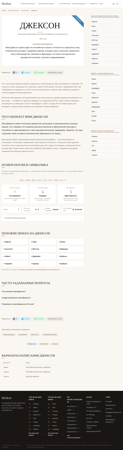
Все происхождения (75, 437)
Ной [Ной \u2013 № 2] (51, 408)
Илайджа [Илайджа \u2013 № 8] (53, 429)
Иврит (71, 410)
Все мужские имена (56, 434)
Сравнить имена (92, 422)
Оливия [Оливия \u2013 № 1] (34, 404)
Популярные (64, 4)
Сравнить (93, 4)
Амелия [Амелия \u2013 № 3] (34, 411)
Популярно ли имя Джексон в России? (43, 304)
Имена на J (35, 335)
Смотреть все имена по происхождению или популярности (39, 270)
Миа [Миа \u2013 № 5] (32, 418)
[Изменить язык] (118, 4)
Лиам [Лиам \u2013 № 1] (52, 404)
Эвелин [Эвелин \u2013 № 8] (33, 429)
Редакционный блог (93, 431)
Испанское (72, 421)
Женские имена (28, 4)
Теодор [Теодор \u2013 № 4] (52, 415)
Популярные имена (50, 335)
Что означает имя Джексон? (43, 291)
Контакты (109, 409)
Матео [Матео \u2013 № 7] (52, 426)
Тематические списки (91, 427)
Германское (72, 424)
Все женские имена (36, 434)
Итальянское (73, 432)
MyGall (4, 10)
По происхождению (93, 411)
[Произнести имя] (63, 26)
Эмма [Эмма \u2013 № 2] (33, 408)
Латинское (72, 414)
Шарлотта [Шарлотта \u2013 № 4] (34, 415)
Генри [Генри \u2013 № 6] (52, 422)
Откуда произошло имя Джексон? (43, 298)
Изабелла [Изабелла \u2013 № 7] (34, 426)
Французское (73, 428)
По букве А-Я (91, 407)
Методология (110, 405)
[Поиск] (114, 4)
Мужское (32, 344)
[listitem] (15, 73)
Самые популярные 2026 (93, 403)
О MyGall (109, 401)
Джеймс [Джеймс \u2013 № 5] (53, 418)
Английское (25, 10)
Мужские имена (47, 4)
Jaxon (5, 367)
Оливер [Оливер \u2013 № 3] (53, 411)
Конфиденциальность (113, 412)
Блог (101, 4)
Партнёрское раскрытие (110, 421)
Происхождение (80, 4)
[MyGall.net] (6, 4)
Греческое (72, 417)
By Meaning (90, 415)
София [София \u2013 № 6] (33, 422)
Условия (109, 416)
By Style (89, 418)
